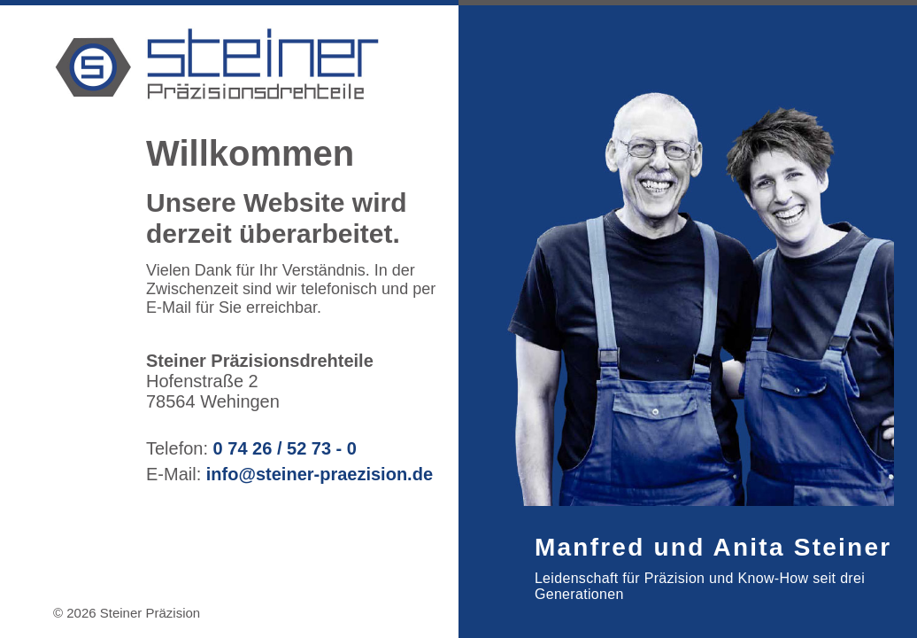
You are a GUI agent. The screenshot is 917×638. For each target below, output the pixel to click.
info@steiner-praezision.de (319, 474)
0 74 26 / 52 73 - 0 (282, 448)
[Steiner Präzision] (381, 66)
